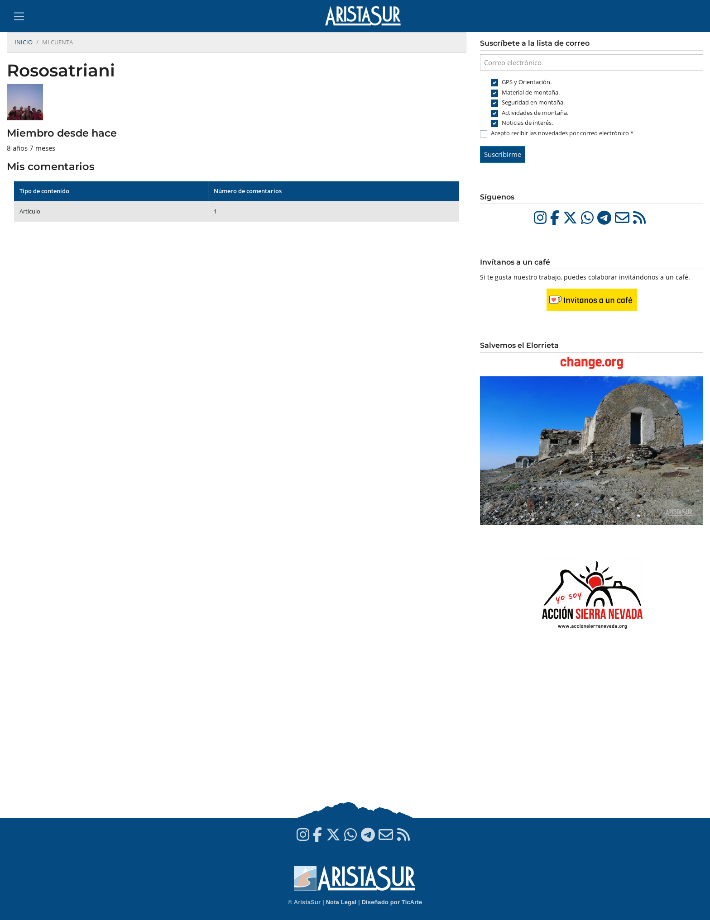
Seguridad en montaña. (533, 102)
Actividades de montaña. (535, 113)
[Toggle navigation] (19, 16)
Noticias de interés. (527, 123)
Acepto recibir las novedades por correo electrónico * (562, 133)
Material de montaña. (531, 92)
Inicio (23, 42)
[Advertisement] (591, 727)
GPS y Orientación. (527, 82)
